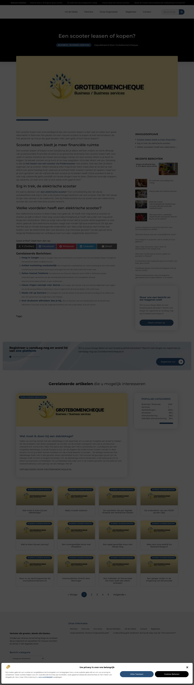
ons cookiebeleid (45, 677)
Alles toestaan (136, 674)
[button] (187, 667)
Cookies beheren (171, 674)
